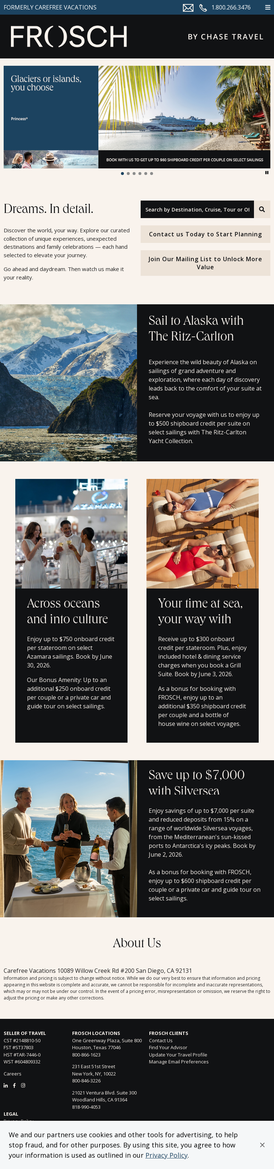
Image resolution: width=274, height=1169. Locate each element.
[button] (262, 1145)
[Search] (262, 209)
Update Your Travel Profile (178, 1054)
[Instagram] (23, 1085)
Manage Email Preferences (179, 1061)
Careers (12, 1073)
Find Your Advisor (168, 1047)
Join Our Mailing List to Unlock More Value (205, 263)
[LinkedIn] (6, 1085)
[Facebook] (14, 1085)
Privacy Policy (166, 1155)
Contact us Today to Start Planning (205, 234)
